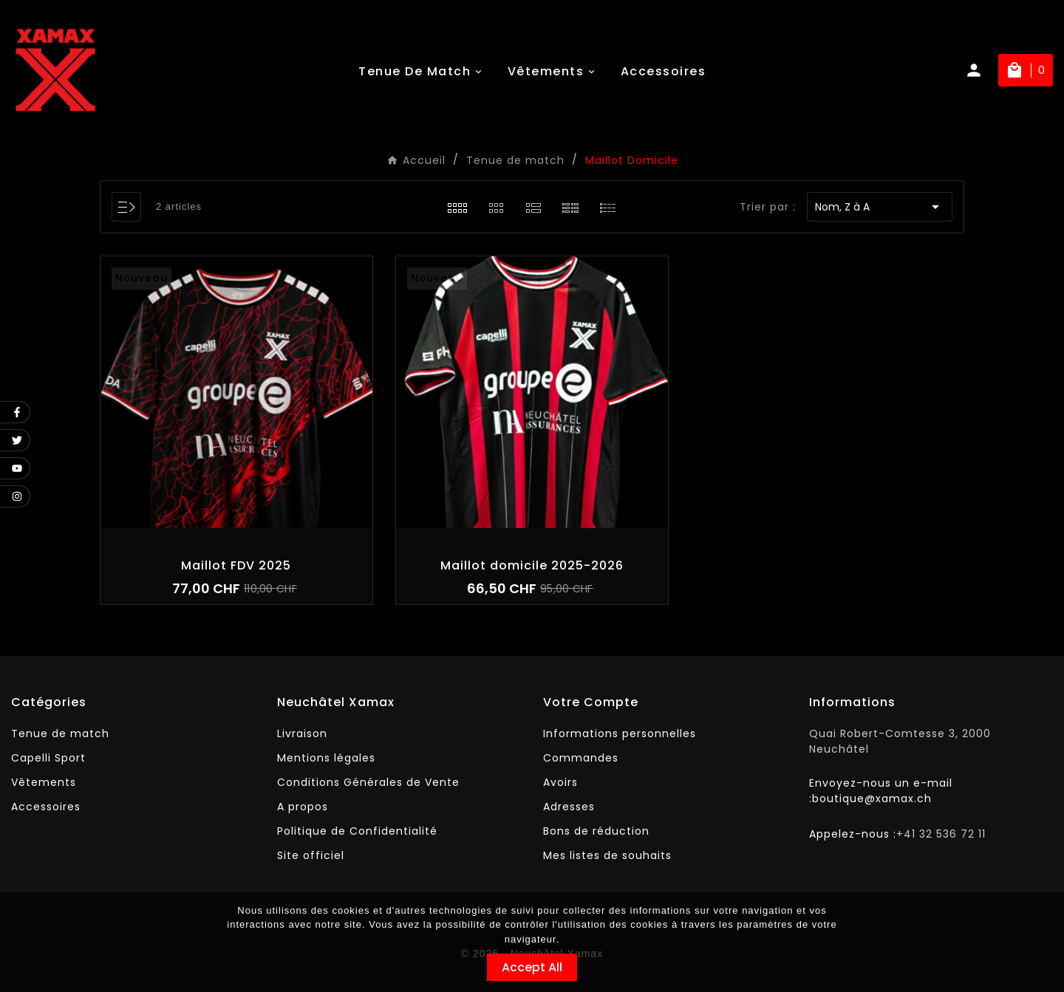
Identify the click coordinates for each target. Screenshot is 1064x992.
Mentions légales (326, 757)
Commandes (580, 757)
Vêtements (43, 782)
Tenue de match (60, 733)
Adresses (569, 806)
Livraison (302, 733)
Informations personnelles (619, 733)
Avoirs (560, 782)
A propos (302, 806)
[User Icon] (981, 70)
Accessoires (46, 806)
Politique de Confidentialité (357, 831)
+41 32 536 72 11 (941, 834)
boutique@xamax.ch (872, 798)
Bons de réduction (596, 831)
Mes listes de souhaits (607, 855)
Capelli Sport (48, 757)
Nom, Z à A (879, 207)
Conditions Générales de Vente (368, 782)
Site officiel (310, 855)
